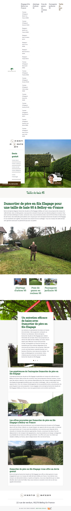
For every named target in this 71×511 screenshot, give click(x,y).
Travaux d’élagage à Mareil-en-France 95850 (25, 14)
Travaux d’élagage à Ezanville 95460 (25, 97)
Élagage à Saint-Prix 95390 (25, 44)
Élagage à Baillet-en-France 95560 (25, 30)
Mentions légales (41, 508)
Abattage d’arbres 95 (36, 6)
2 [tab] (35, 360)
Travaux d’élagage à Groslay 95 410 (25, 105)
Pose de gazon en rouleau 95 (44, 8)
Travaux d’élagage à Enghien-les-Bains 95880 (25, 122)
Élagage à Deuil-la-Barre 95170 (25, 37)
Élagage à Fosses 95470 (25, 57)
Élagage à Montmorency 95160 (26, 51)
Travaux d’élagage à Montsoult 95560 (25, 64)
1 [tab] (33, 360)
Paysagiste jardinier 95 (53, 6)
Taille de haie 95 (61, 7)
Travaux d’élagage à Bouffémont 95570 (25, 113)
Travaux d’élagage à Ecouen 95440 (25, 80)
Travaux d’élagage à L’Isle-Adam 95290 (25, 88)
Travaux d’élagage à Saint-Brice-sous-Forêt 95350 (25, 132)
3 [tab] (37, 360)
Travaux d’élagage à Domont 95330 (25, 23)
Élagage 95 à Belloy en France (25, 6)
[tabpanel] (36, 337)
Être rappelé (57, 175)
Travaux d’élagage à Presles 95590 (25, 72)
